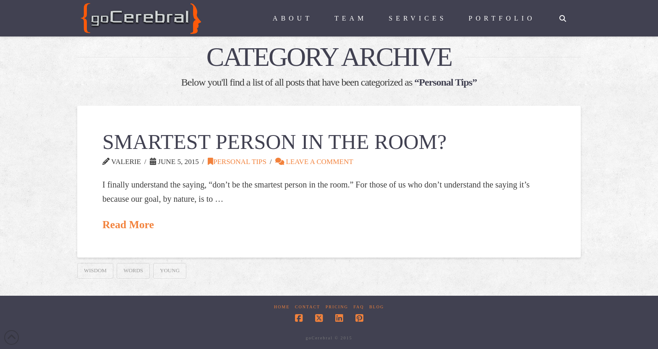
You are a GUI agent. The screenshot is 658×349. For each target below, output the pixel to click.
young (170, 270)
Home (282, 307)
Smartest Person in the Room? (274, 142)
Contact (307, 307)
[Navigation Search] (563, 14)
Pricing (337, 307)
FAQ (358, 307)
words (133, 270)
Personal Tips (237, 162)
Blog (376, 307)
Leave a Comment (314, 162)
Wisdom (95, 270)
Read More (128, 225)
